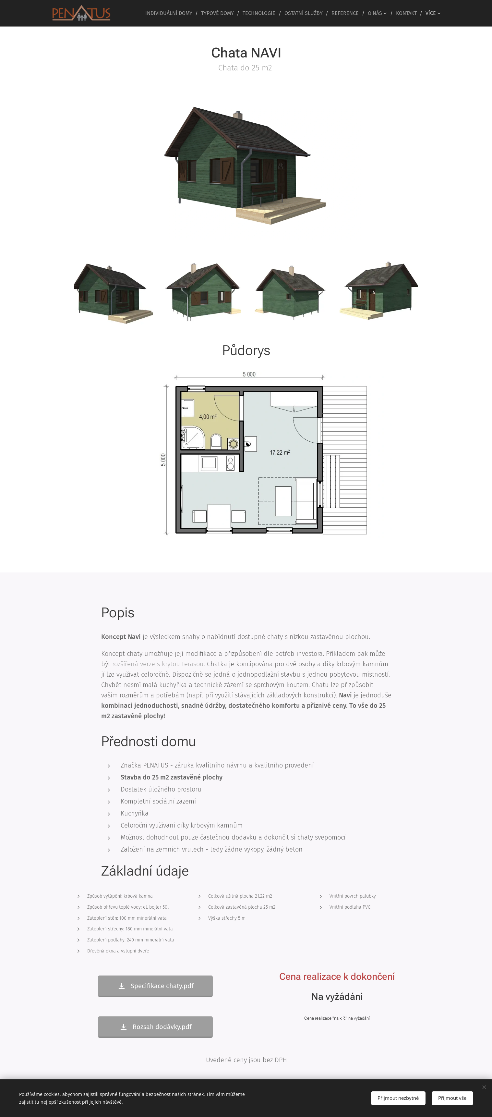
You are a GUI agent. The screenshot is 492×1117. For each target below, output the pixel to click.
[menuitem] (171, 13)
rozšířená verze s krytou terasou (157, 664)
